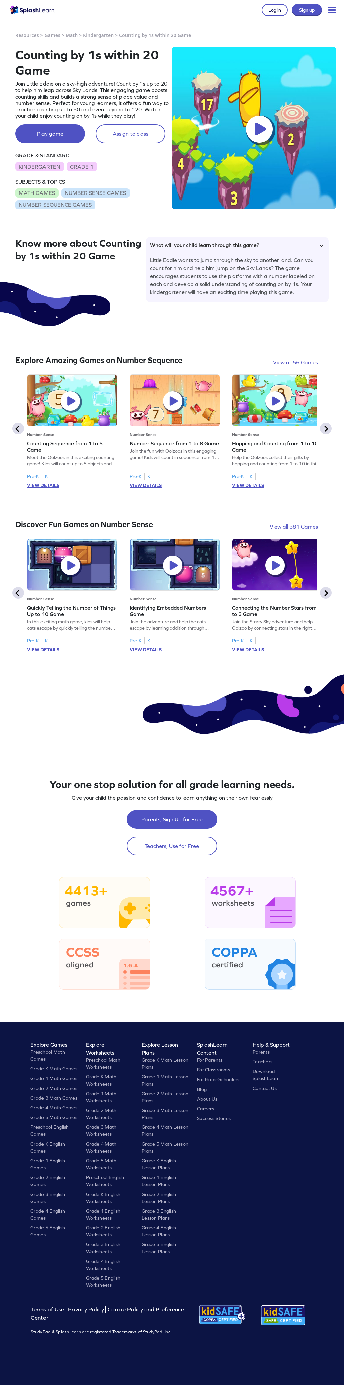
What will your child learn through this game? (236, 245)
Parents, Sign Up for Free (172, 819)
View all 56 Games (295, 362)
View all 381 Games (294, 526)
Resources (27, 35)
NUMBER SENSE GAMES (95, 193)
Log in (274, 10)
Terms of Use (48, 1309)
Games (53, 35)
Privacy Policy (86, 1309)
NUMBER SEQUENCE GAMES (55, 205)
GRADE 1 (81, 167)
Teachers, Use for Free (172, 846)
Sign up (307, 10)
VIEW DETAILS (43, 485)
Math (72, 35)
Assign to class (130, 134)
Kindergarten (98, 35)
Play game (50, 134)
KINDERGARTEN (39, 167)
